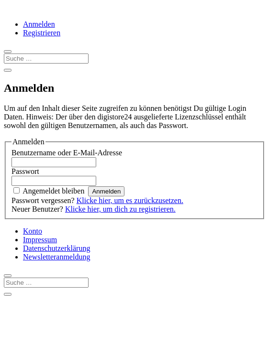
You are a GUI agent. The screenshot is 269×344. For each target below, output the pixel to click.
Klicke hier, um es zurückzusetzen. (130, 200)
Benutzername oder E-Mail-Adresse (66, 153)
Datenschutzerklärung (56, 248)
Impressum (40, 240)
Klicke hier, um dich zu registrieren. (120, 209)
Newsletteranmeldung (56, 257)
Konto (32, 231)
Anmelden (39, 24)
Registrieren (41, 33)
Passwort (25, 171)
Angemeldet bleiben (53, 191)
